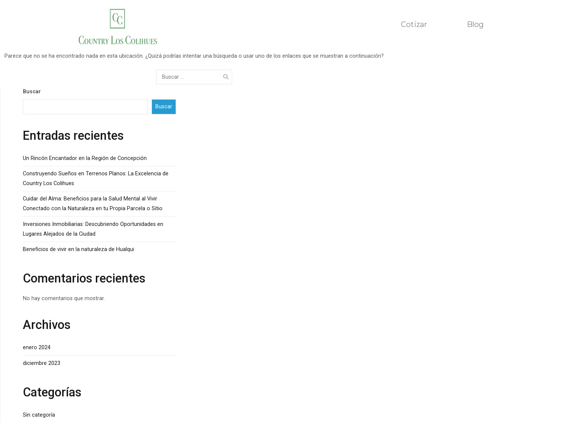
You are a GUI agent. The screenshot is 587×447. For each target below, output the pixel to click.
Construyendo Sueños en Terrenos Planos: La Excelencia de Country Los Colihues (95, 178)
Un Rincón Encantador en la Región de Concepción (85, 158)
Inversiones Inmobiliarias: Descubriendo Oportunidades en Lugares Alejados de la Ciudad (93, 229)
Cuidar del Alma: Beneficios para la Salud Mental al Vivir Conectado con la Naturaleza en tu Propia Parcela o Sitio (92, 204)
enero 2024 (37, 347)
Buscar (32, 91)
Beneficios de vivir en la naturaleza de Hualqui (78, 249)
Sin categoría (39, 415)
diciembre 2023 (41, 363)
